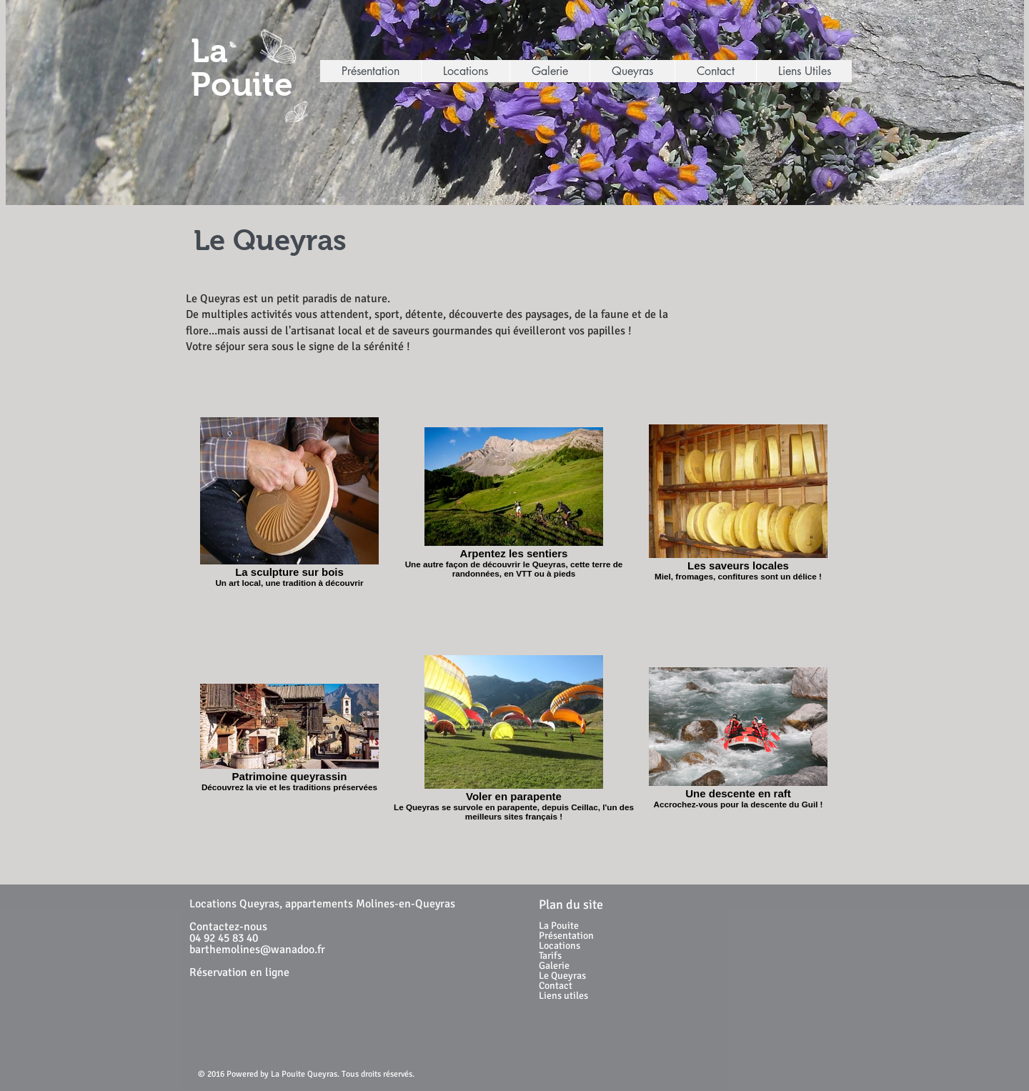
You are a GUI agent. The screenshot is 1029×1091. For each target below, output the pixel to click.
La (209, 51)
